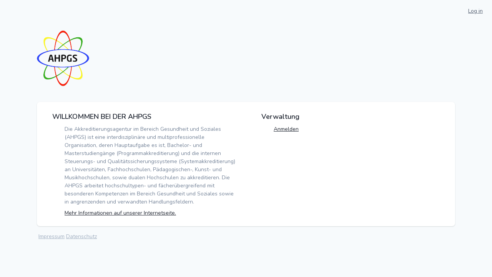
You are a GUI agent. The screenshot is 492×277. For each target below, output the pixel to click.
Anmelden (286, 129)
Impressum (51, 236)
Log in (475, 11)
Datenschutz (81, 236)
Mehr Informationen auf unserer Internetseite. (120, 213)
